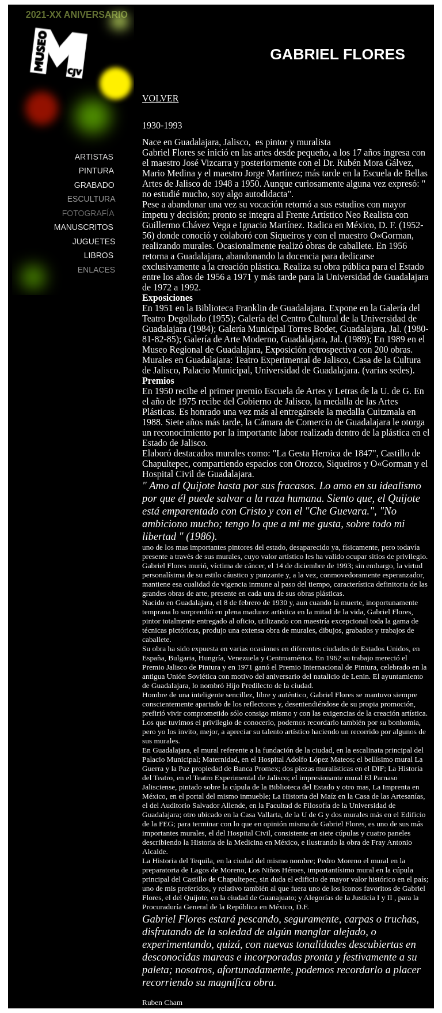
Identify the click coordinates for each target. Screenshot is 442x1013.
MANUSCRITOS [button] (83, 227)
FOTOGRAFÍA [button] (88, 213)
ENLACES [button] (96, 269)
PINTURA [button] (96, 170)
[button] (119, 21)
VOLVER (160, 98)
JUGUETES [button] (94, 241)
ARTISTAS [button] (94, 156)
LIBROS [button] (98, 255)
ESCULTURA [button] (91, 198)
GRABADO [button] (94, 185)
